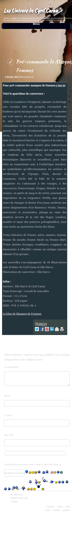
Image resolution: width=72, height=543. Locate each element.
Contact (50, 506)
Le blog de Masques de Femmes (22, 314)
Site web (8, 435)
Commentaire (12, 367)
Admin (66, 510)
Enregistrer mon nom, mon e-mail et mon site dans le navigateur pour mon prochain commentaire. (32, 466)
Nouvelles (26, 77)
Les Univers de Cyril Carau (30, 10)
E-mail (8, 415)
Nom (7, 395)
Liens (60, 506)
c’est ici (60, 85)
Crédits (56, 510)
